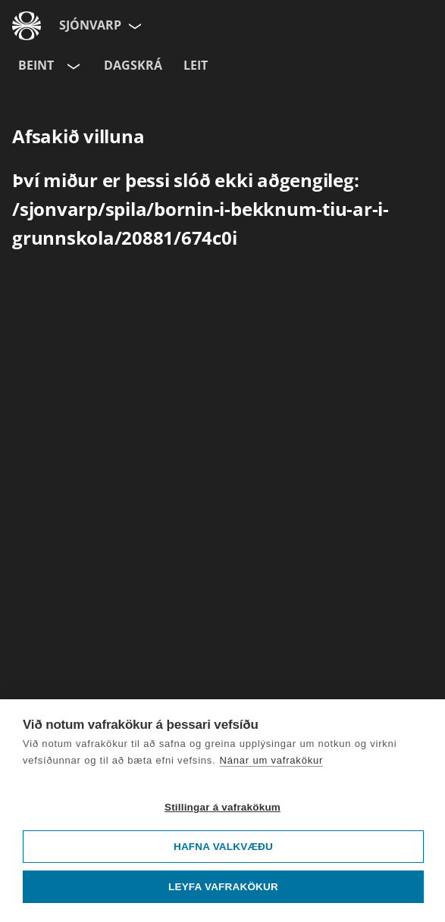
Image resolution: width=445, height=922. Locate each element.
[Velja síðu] (133, 25)
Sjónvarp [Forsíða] (90, 25)
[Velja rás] (72, 66)
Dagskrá (133, 65)
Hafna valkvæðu (223, 846)
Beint (36, 65)
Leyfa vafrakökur (223, 886)
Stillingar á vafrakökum (222, 807)
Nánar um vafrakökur (272, 760)
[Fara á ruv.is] (26, 25)
